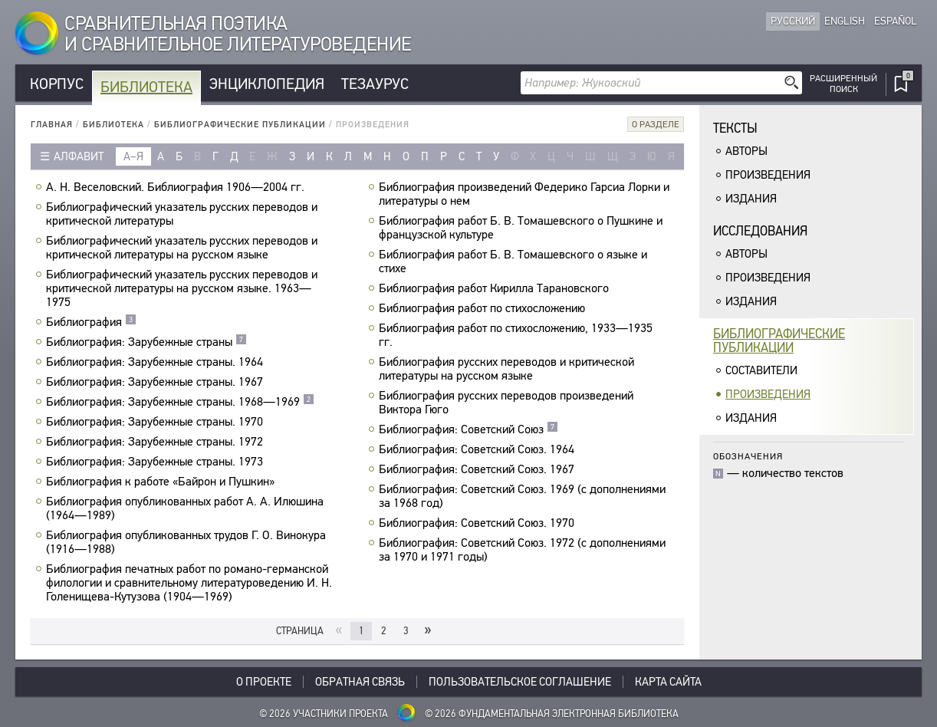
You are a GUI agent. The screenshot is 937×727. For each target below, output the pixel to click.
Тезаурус (375, 84)
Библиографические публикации (240, 125)
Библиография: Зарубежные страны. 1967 (156, 382)
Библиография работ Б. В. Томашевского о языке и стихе (513, 261)
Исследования (760, 231)
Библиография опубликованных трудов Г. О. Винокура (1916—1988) (186, 542)
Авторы (746, 151)
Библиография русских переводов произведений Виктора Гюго (506, 402)
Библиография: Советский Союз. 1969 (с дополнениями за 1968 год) (522, 496)
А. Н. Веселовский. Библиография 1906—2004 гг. (177, 187)
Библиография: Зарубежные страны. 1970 (156, 422)
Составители (761, 370)
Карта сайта (668, 682)
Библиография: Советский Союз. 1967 (478, 469)
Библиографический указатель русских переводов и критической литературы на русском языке (181, 248)
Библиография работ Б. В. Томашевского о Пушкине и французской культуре (520, 228)
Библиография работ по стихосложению (484, 308)
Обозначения (748, 456)
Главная (52, 125)
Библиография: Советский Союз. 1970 (478, 523)
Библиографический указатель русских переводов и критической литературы (181, 214)
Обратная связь (360, 682)
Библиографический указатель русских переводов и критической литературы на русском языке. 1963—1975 (181, 288)
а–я (133, 156)
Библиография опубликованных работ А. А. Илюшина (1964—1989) (185, 508)
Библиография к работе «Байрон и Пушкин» (162, 482)
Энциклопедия (266, 84)
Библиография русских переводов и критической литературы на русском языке (506, 369)
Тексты (735, 128)
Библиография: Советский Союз (468, 429)
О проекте (263, 682)
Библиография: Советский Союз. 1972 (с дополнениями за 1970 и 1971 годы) (522, 550)
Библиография (91, 322)
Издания (751, 199)
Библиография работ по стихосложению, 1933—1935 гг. (516, 335)
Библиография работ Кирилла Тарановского (496, 288)
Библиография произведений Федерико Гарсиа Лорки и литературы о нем (524, 194)
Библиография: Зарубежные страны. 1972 (156, 442)
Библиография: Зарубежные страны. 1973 (156, 462)
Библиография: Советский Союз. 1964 (478, 449)
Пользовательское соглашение (520, 682)
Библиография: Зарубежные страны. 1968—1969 (180, 402)
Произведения (767, 175)
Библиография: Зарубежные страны (146, 342)
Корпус (57, 84)
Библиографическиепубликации (779, 341)
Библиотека (146, 87)
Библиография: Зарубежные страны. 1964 (156, 362)
